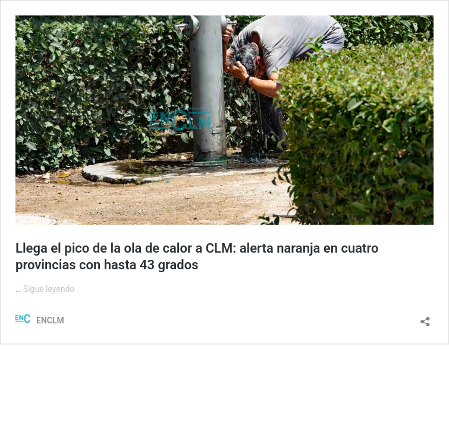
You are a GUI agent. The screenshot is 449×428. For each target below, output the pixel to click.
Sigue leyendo (49, 289)
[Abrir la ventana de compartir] (425, 318)
